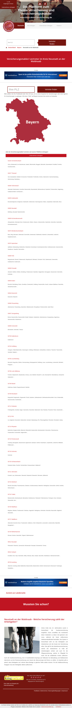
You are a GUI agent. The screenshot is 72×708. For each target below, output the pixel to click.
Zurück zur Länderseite (15, 593)
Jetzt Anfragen (31, 25)
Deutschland (11, 47)
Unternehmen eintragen (45, 25)
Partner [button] (59, 25)
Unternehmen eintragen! (36, 155)
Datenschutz (43, 690)
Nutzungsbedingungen (54, 690)
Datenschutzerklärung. (47, 706)
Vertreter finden (52, 42)
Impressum (65, 690)
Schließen (58, 706)
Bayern (19, 47)
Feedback (36, 690)
